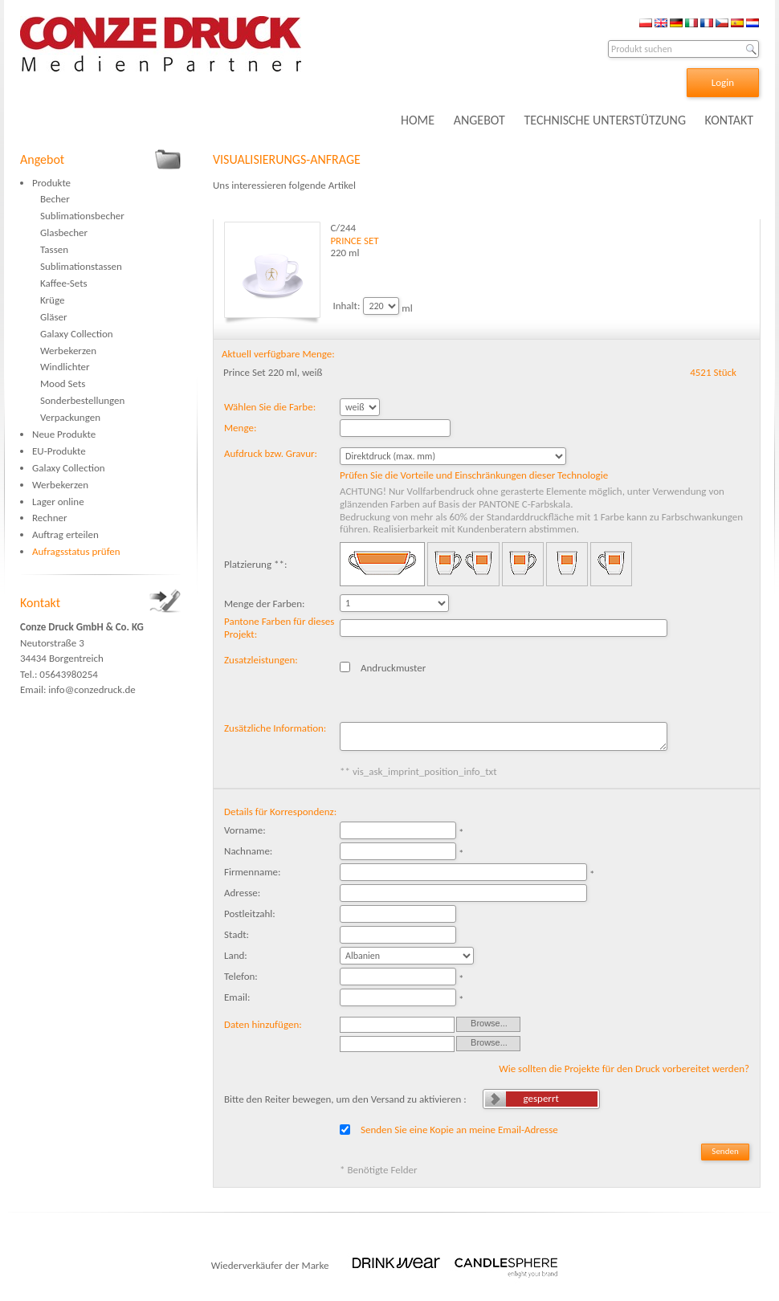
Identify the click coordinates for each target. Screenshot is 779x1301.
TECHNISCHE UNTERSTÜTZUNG (605, 120)
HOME (417, 120)
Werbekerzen (68, 351)
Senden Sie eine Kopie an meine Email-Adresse (459, 1130)
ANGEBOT (479, 120)
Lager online (58, 502)
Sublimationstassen (81, 266)
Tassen (54, 249)
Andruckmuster (393, 668)
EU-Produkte (59, 451)
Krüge (52, 300)
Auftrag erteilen (65, 534)
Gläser (53, 317)
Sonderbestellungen (82, 400)
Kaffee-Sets (64, 283)
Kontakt (40, 602)
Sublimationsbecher (82, 216)
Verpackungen (70, 417)
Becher (55, 199)
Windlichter (65, 367)
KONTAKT (729, 120)
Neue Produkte (64, 434)
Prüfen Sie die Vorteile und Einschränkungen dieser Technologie (474, 475)
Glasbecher (64, 232)
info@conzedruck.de (91, 689)
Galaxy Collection (76, 334)
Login (723, 82)
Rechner (49, 518)
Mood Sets (62, 383)
